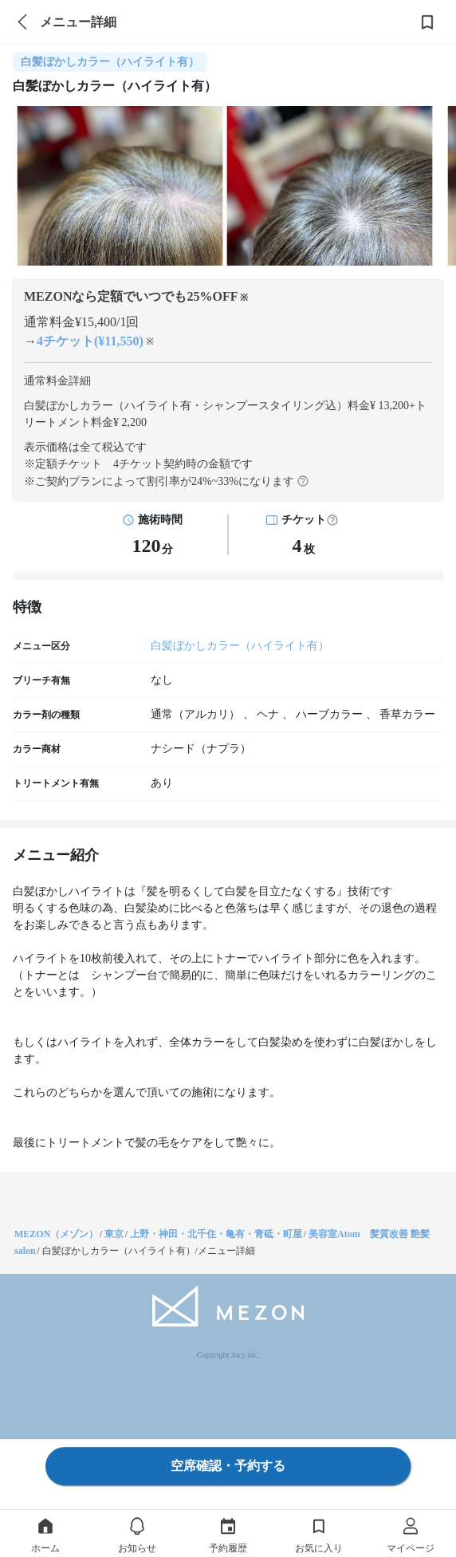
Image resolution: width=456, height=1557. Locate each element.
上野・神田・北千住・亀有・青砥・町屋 (216, 1234)
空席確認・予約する (228, 1465)
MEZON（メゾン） (56, 1234)
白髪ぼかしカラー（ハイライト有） (240, 646)
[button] (332, 520)
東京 (114, 1234)
